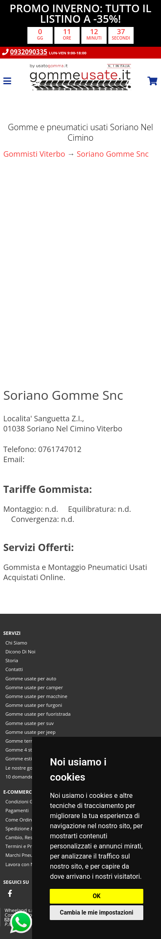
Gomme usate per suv (29, 723)
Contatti (14, 669)
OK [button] (97, 896)
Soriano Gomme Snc (113, 154)
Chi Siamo (16, 642)
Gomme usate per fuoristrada (38, 714)
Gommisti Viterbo (34, 154)
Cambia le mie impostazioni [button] (96, 912)
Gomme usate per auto (30, 678)
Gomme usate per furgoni (33, 705)
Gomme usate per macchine (36, 696)
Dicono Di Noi (20, 651)
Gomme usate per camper (34, 687)
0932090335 (28, 52)
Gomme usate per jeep (30, 732)
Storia (11, 660)
